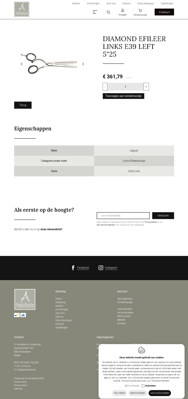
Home (58, 298)
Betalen (121, 319)
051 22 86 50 (23, 366)
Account (122, 291)
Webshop (60, 302)
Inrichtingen (61, 309)
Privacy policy (20, 385)
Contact (59, 323)
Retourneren (124, 316)
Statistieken (150, 389)
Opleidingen (61, 327)
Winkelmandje (124, 302)
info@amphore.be (26, 369)
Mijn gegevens (124, 298)
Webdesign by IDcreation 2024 (29, 378)
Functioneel (133, 389)
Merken (59, 305)
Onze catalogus (63, 320)
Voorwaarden (124, 309)
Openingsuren (105, 337)
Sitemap (60, 291)
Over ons (60, 313)
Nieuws (59, 316)
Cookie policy (20, 381)
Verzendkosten (125, 312)
